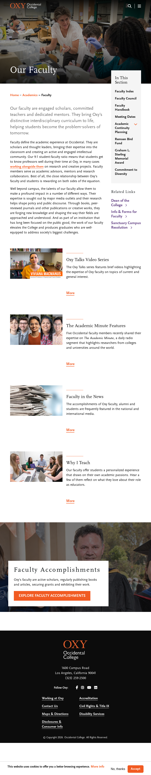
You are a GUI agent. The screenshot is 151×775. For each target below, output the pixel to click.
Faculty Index (124, 91)
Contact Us (50, 706)
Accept (135, 769)
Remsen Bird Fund (124, 141)
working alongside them (27, 167)
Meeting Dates (125, 117)
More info (97, 766)
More (70, 293)
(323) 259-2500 (75, 678)
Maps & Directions (55, 714)
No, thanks (118, 769)
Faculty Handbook (122, 108)
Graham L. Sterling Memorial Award (122, 157)
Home (14, 95)
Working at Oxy (53, 698)
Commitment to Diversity (126, 172)
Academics (30, 95)
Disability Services (91, 714)
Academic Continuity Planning (122, 128)
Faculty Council (125, 98)
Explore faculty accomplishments (52, 596)
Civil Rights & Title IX (94, 706)
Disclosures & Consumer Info (52, 724)
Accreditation (88, 698)
